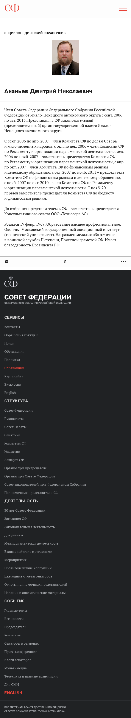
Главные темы (15, 610)
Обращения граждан (21, 335)
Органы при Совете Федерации (29, 476)
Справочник (14, 368)
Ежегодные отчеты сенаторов (28, 576)
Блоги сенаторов (17, 660)
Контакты (12, 327)
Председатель (15, 627)
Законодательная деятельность (29, 527)
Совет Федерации (18, 410)
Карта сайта (13, 376)
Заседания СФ (15, 518)
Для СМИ (11, 684)
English (10, 392)
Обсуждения (14, 351)
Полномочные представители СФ (31, 492)
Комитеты (12, 635)
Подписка (12, 359)
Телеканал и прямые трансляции (31, 676)
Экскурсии (12, 384)
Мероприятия (15, 560)
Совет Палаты (15, 427)
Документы (13, 535)
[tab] (65, 261)
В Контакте (6, 261)
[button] (122, 9)
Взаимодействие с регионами (28, 551)
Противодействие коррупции (28, 568)
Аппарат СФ (14, 460)
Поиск (9, 343)
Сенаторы (12, 435)
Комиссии (12, 451)
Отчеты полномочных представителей (35, 584)
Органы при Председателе (25, 468)
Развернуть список (124, 261)
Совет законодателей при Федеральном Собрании (45, 484)
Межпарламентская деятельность (31, 543)
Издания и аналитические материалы (35, 592)
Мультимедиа (15, 668)
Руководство (14, 418)
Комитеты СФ (15, 443)
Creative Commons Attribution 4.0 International (35, 711)
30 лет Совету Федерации (24, 510)
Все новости (14, 618)
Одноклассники (65, 261)
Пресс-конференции (20, 651)
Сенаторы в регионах (21, 643)
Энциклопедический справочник (35, 33)
